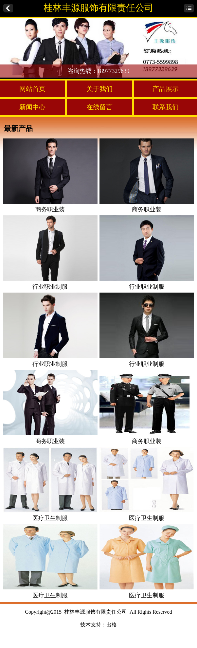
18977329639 (113, 71)
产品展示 (165, 88)
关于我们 (99, 88)
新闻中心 (32, 107)
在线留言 (99, 107)
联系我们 (165, 107)
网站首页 (32, 88)
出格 (111, 624)
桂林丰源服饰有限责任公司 (98, 8)
